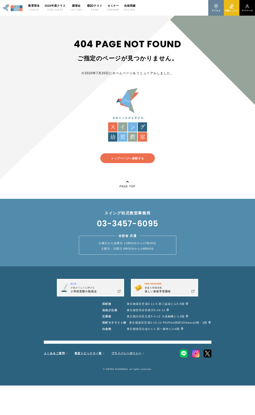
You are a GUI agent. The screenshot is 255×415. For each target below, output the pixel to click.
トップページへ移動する (127, 158)
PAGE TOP (127, 183)
